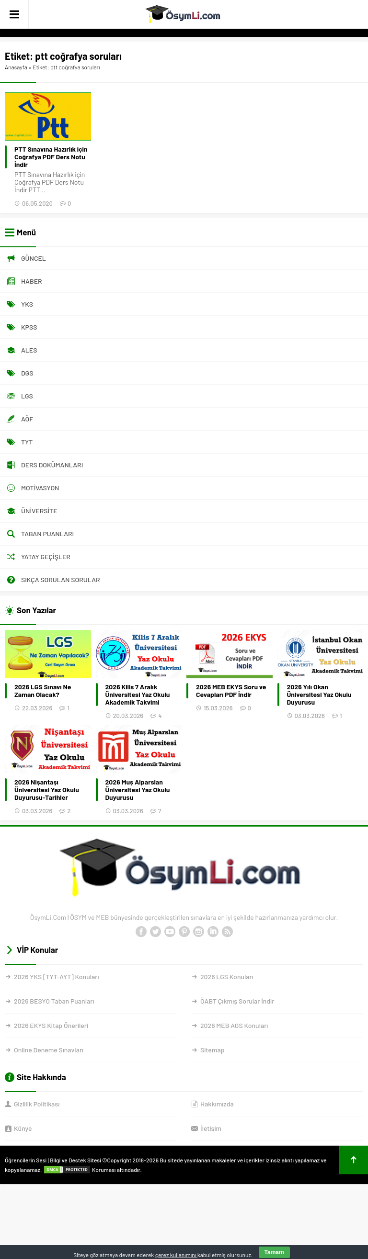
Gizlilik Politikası (36, 1104)
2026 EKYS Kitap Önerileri (51, 1025)
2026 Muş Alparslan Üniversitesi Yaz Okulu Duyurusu (137, 789)
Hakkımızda (217, 1104)
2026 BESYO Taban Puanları (54, 1001)
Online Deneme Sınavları (48, 1050)
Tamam (274, 1252)
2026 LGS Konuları (226, 976)
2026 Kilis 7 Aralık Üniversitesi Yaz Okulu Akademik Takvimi (137, 694)
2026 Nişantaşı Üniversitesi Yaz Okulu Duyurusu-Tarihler (46, 789)
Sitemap (212, 1050)
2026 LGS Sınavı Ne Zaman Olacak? (42, 690)
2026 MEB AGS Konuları (234, 1025)
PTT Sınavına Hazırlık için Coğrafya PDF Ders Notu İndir (51, 156)
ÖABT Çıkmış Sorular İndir (237, 1001)
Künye (23, 1128)
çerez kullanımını (176, 1254)
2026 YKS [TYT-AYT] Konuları (56, 976)
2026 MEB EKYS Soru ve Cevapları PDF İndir (231, 690)
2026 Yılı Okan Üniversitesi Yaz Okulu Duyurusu (319, 694)
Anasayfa (16, 67)
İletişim (210, 1128)
